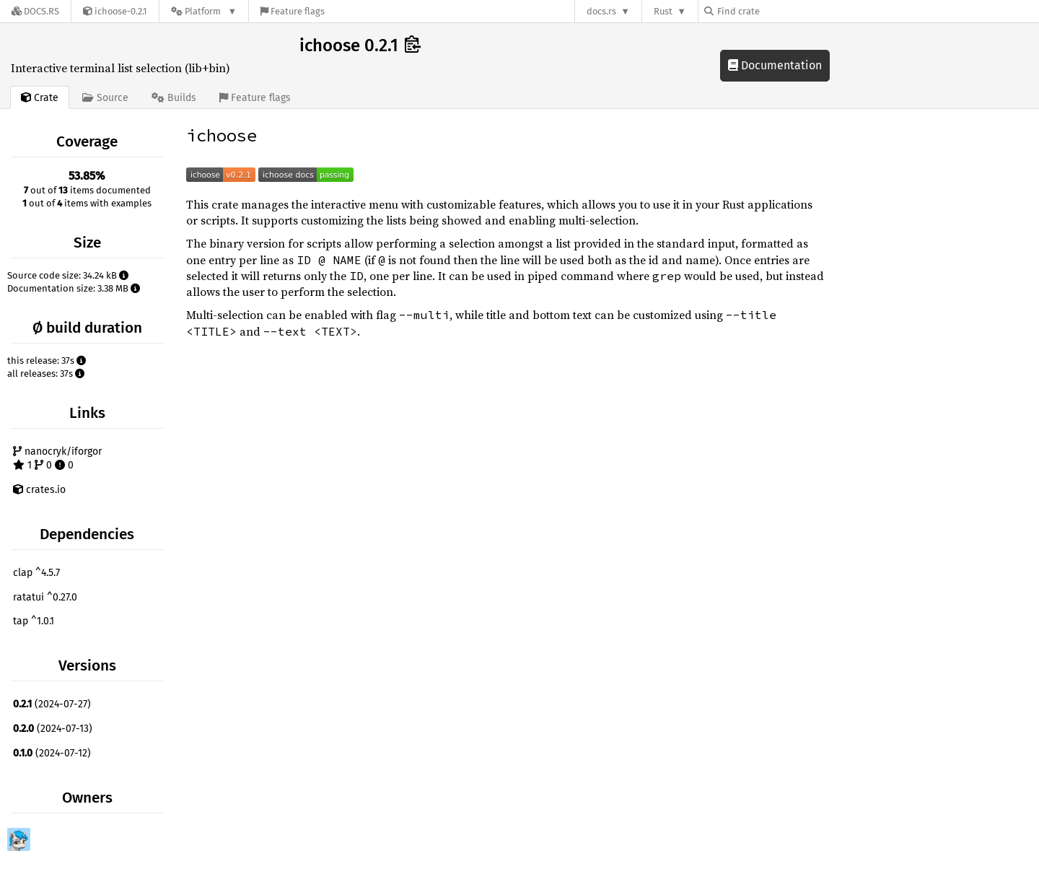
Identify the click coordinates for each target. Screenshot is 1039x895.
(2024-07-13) (52, 728)
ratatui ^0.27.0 (45, 597)
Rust (663, 11)
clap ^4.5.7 (36, 573)
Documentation (775, 65)
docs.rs (601, 11)
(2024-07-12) (52, 753)
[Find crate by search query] (776, 11)
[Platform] (203, 11)
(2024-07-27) (52, 704)
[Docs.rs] (35, 11)
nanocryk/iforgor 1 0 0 (57, 458)
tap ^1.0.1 (33, 621)
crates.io (39, 490)
